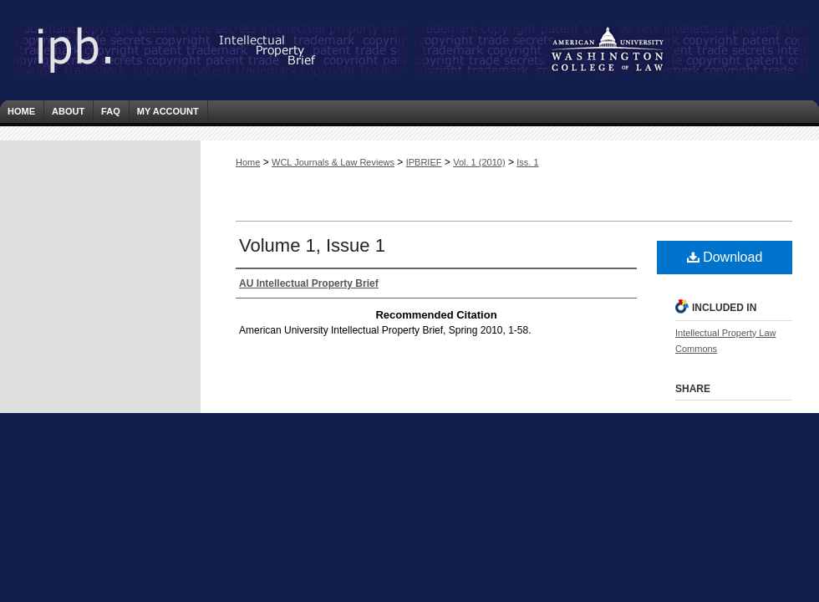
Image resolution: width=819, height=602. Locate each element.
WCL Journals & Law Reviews (333, 162)
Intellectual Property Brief (167, 50)
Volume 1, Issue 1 (312, 245)
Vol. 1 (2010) (479, 162)
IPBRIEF (424, 162)
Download (725, 257)
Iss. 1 (527, 162)
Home (248, 162)
